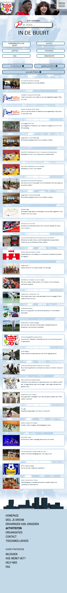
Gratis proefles (49, 66)
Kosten (49, 43)
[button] (62, 4)
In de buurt (17, 66)
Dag (14, 56)
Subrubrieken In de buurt (16, 44)
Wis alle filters (33, 72)
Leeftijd (15, 51)
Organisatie (49, 56)
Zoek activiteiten (33, 21)
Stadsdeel (49, 51)
